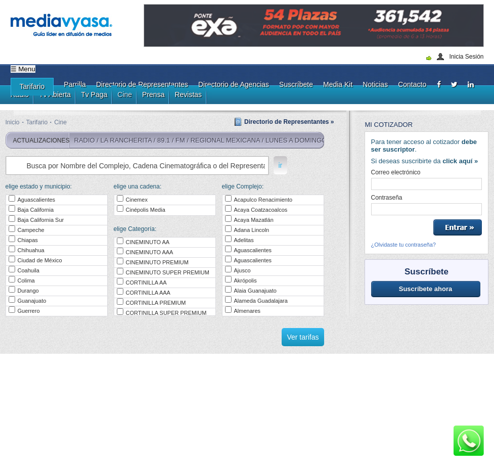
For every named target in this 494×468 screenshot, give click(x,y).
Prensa (153, 94)
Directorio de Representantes (142, 84)
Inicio (13, 122)
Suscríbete (296, 84)
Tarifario (32, 86)
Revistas (188, 94)
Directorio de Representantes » (289, 121)
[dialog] (475, 448)
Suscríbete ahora (426, 289)
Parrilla (75, 84)
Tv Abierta (55, 94)
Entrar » (457, 227)
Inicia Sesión (466, 56)
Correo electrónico (396, 172)
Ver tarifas (303, 337)
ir (281, 165)
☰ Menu (23, 69)
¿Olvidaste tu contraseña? (403, 245)
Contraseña (386, 197)
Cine (124, 94)
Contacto (412, 84)
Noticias (375, 84)
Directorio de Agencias (233, 84)
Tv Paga (94, 94)
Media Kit (337, 84)
